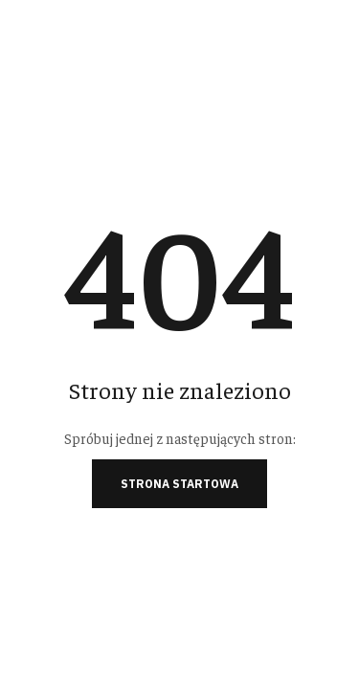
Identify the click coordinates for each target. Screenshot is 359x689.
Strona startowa (179, 484)
